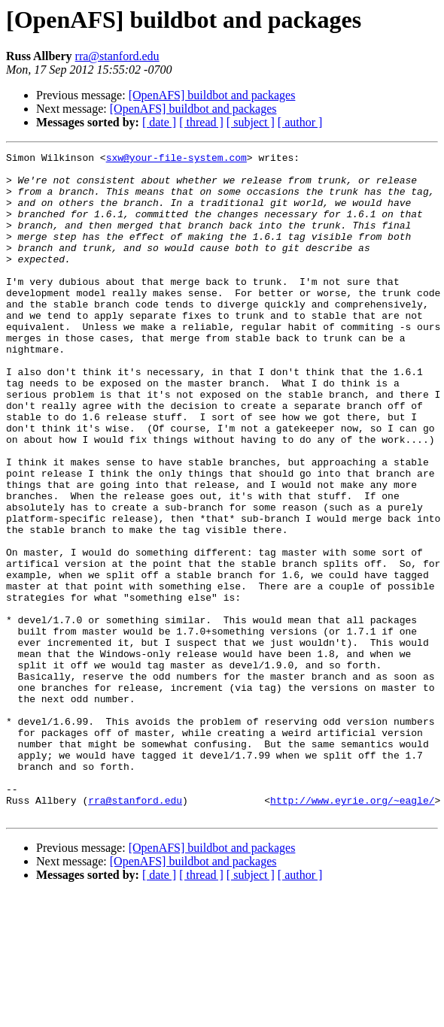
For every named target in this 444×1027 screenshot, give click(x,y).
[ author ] (300, 122)
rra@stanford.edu (117, 56)
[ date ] (159, 122)
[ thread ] (201, 122)
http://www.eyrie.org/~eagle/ (352, 931)
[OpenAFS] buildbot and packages (212, 95)
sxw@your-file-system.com (176, 159)
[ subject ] (251, 122)
